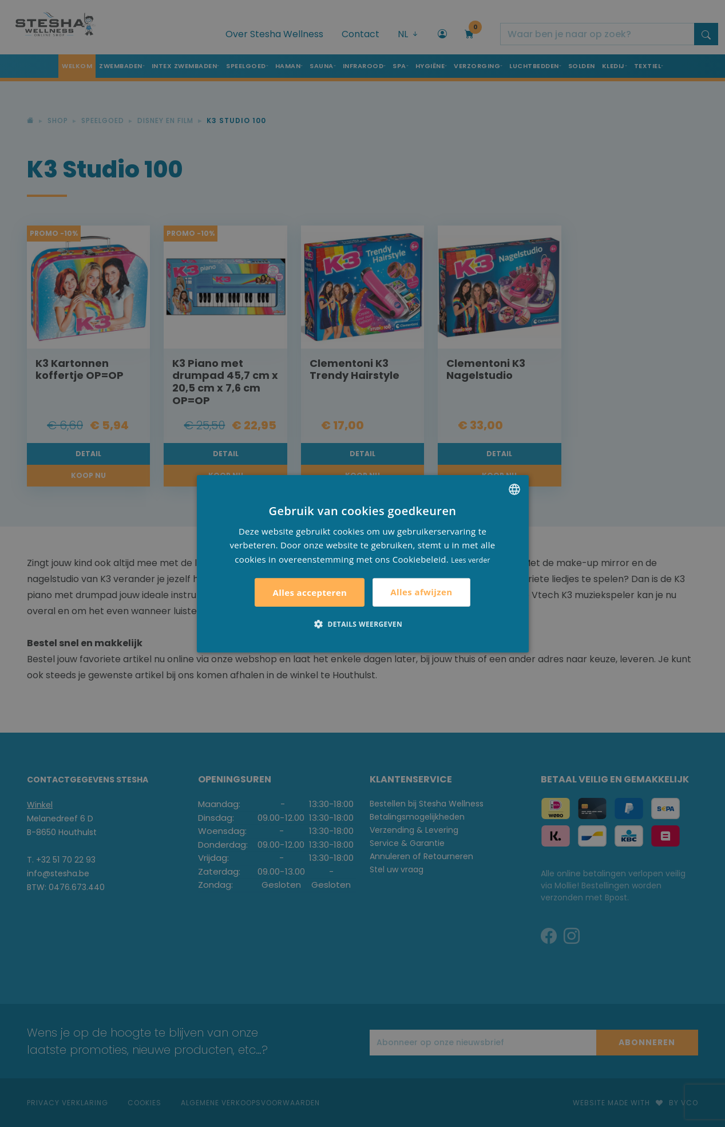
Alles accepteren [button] (309, 592)
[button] (362, 624)
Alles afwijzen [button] (421, 592)
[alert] (362, 563)
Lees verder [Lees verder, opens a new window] (470, 560)
